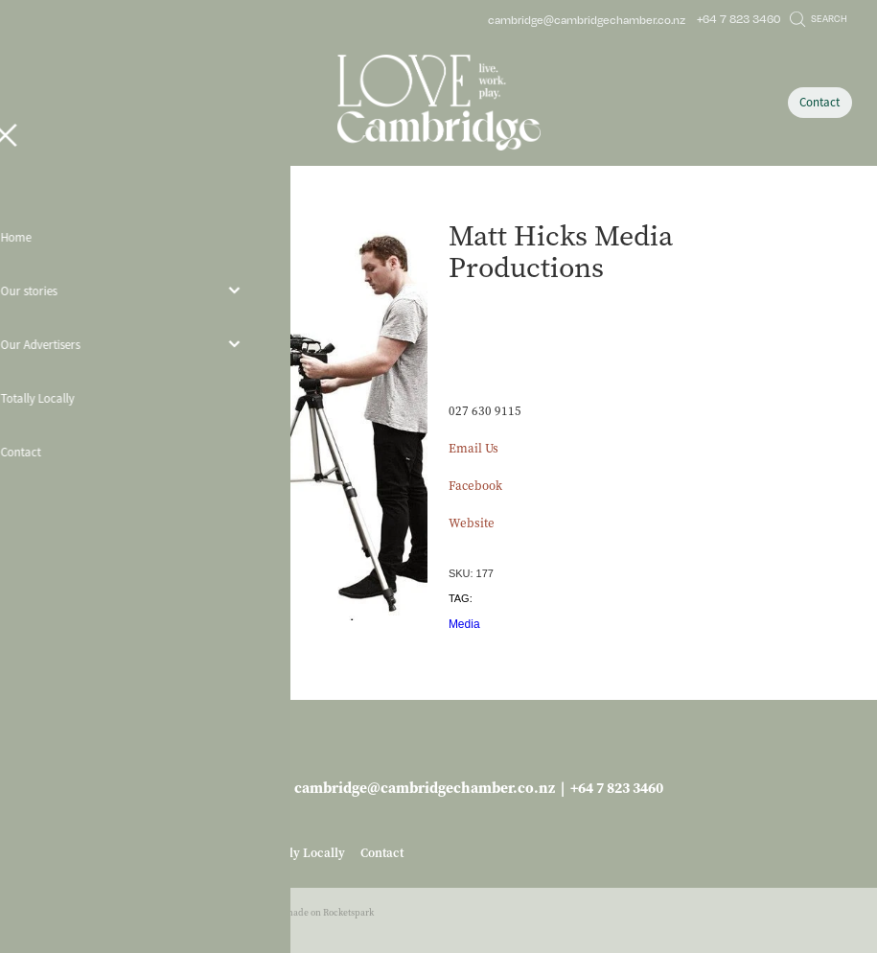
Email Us (473, 448)
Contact (819, 102)
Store (120, 205)
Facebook (475, 485)
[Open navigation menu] (128, 103)
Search (818, 18)
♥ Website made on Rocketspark (308, 912)
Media (464, 624)
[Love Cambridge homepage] (438, 103)
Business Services (184, 205)
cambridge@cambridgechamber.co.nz (586, 19)
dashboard (125, 912)
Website (472, 523)
